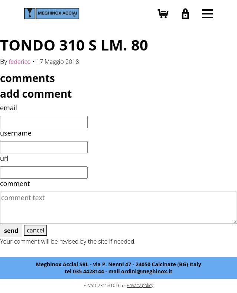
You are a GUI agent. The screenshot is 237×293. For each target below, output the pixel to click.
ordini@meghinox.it (146, 271)
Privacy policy (140, 285)
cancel (35, 230)
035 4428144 (88, 271)
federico (19, 62)
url (4, 158)
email (8, 107)
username (16, 132)
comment (15, 183)
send (11, 231)
